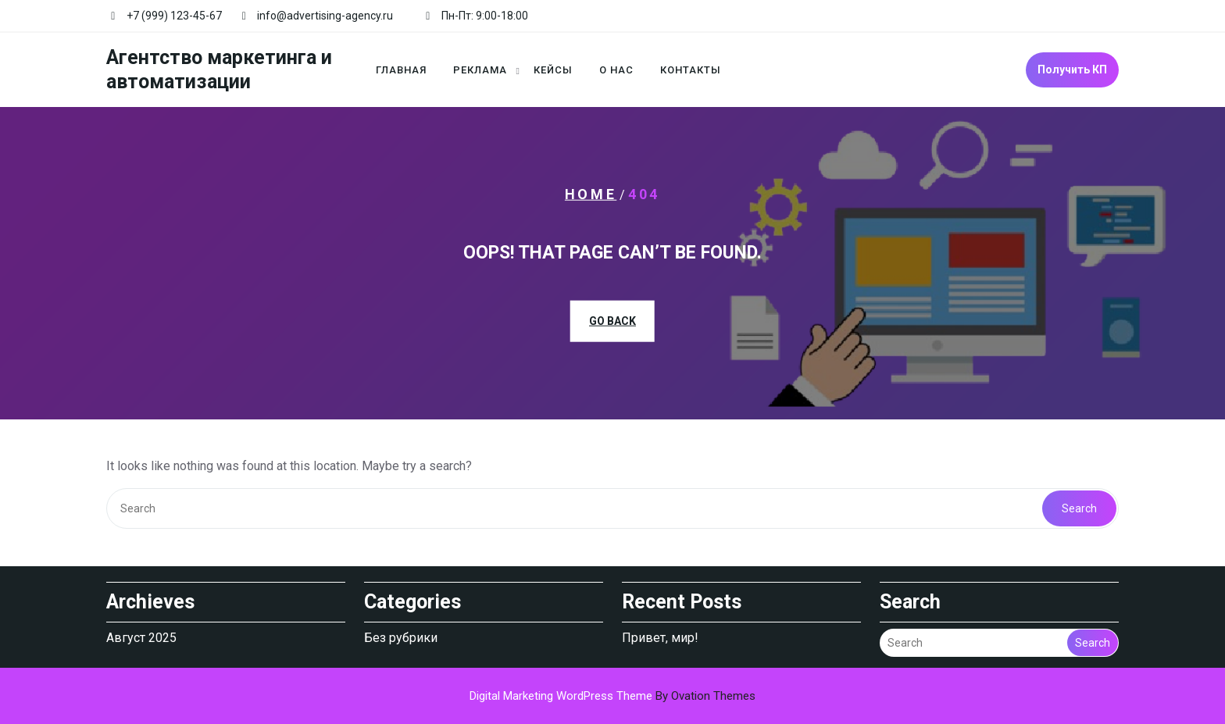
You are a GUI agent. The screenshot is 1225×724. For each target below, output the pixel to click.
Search (1079, 508)
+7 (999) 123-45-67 (174, 15)
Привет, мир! (660, 637)
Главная (401, 70)
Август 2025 (141, 637)
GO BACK (612, 321)
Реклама (480, 70)
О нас (616, 70)
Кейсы (553, 70)
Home (590, 193)
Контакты (690, 70)
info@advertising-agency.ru (325, 15)
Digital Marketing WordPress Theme (612, 696)
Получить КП (1072, 69)
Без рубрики (401, 637)
